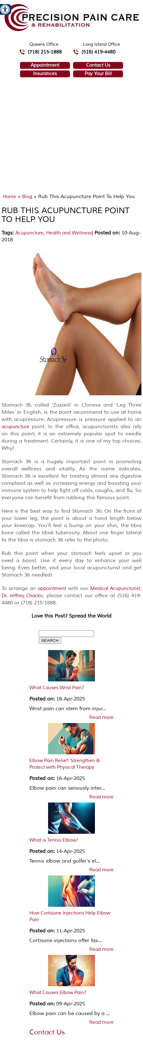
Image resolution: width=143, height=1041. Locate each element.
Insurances (45, 74)
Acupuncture (29, 233)
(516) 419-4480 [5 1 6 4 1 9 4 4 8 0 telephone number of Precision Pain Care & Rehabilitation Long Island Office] (98, 52)
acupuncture (15, 427)
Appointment (45, 65)
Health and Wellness (69, 233)
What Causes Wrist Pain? (56, 688)
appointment (52, 589)
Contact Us (98, 65)
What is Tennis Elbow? (53, 840)
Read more (101, 717)
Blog (27, 197)
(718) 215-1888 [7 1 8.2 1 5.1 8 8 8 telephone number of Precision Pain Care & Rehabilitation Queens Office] (45, 52)
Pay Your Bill (98, 74)
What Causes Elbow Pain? (57, 993)
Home (9, 197)
